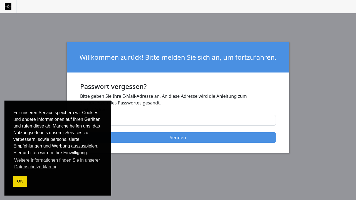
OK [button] (20, 181)
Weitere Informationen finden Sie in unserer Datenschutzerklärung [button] (57, 163)
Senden (178, 137)
